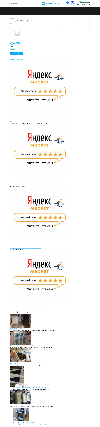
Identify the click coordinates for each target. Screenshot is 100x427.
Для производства (56, 9)
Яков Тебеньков (14, 185)
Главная (19, 9)
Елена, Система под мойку (16, 328)
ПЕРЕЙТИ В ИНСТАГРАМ (80, 22)
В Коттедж (30, 9)
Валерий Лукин (13, 121)
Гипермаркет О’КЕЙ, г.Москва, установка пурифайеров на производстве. (26, 346)
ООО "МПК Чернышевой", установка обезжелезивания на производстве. (26, 405)
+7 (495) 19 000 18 (85, 2)
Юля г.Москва (13, 363)
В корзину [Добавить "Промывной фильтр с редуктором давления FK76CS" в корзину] (16, 53)
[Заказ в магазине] (61, 24)
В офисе (69, 9)
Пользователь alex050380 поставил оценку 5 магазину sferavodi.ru (25, 248)
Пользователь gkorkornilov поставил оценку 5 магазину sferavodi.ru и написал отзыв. (29, 311)
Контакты (19, 13)
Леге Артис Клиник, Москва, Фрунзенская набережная (22, 422)
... (48, 249)
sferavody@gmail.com (85, 4)
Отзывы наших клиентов (18, 59)
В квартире (42, 9)
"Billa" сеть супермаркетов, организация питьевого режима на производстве (28, 387)
